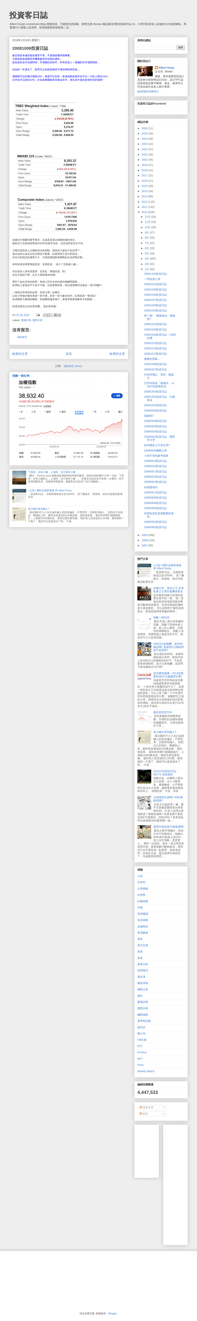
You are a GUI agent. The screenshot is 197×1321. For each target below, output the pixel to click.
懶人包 (141, 1033)
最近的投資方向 (162, 712)
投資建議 (142, 913)
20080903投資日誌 (155, 527)
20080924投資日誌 (155, 431)
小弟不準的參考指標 (156, 455)
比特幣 (141, 894)
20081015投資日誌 (155, 343)
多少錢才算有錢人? (38, 508)
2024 (145, 138)
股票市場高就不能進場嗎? (168, 826)
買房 (140, 951)
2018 (145, 170)
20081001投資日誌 (155, 405)
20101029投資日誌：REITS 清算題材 (166, 773)
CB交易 (141, 1039)
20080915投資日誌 (155, 481)
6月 (147, 248)
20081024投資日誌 (155, 310)
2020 (145, 159)
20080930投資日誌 (155, 410)
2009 (145, 535)
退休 (140, 938)
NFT (140, 1058)
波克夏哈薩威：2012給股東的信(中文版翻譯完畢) (168, 675)
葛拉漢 (141, 976)
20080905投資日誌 (155, 508)
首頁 (69, 353)
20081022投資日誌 (155, 324)
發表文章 (147, 1107)
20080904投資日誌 (155, 521)
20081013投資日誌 (155, 353)
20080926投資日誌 (155, 420)
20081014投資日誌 (155, 348)
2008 (145, 540)
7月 (147, 243)
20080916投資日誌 (155, 476)
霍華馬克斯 (144, 1020)
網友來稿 (142, 983)
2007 (145, 545)
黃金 (140, 957)
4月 (147, 258)
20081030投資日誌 (155, 289)
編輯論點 (142, 1014)
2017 (145, 175)
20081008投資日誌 (155, 364)
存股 (140, 907)
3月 (147, 264)
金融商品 (142, 926)
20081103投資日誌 (155, 273)
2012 (145, 201)
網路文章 (142, 989)
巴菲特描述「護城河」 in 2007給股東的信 (159, 385)
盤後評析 (26, 320)
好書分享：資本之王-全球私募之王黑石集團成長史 (168, 590)
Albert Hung (166, 67)
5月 (147, 253)
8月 (147, 237)
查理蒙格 (142, 932)
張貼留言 (22, 337)
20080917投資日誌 (155, 471)
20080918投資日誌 (155, 466)
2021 (145, 154)
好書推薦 (142, 901)
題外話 (141, 1027)
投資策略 (142, 920)
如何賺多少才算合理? (157, 445)
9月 (147, 232)
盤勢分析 (38, 320)
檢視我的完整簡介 (148, 91)
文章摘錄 (142, 888)
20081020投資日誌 (155, 329)
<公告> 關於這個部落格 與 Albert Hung (49, 490)
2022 (145, 149)
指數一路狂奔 (21, 375)
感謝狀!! (149, 415)
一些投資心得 (152, 278)
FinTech (142, 1052)
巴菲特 (141, 882)
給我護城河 (151, 487)
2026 (145, 128)
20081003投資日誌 (155, 391)
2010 (145, 212)
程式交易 (142, 945)
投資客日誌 (28, 15)
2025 (145, 133)
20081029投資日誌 (155, 294)
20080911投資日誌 (155, 492)
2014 (145, 191)
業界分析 (142, 964)
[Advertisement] (181, 1183)
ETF (139, 1046)
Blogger (112, 1313)
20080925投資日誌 (155, 426)
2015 (145, 186)
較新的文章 (20, 353)
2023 (145, 143)
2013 (145, 196)
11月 (148, 221)
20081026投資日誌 (155, 305)
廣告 (140, 995)
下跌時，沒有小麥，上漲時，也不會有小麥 (52, 472)
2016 (145, 180)
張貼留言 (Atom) (73, 366)
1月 (147, 269)
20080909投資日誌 (155, 497)
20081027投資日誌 (155, 299)
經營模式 (142, 970)
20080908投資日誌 (155, 503)
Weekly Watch (145, 1071)
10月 (148, 227)
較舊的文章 (117, 353)
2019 (145, 165)
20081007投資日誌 (155, 369)
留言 (144, 1113)
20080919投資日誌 (155, 460)
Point (140, 1064)
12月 (148, 216)
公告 (140, 876)
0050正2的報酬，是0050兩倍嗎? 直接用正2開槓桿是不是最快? (168, 647)
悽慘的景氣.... (152, 358)
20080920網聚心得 (155, 450)
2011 (145, 206)
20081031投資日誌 (155, 284)
